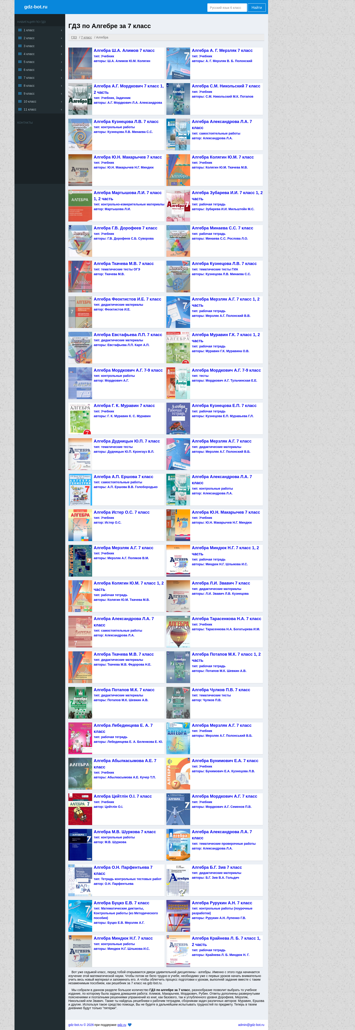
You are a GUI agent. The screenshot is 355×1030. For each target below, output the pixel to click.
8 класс (29, 85)
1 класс (29, 30)
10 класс (30, 101)
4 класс (29, 54)
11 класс (30, 109)
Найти (257, 8)
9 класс (29, 93)
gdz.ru (121, 1025)
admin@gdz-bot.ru (251, 1025)
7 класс (29, 77)
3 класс (29, 46)
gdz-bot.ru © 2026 (81, 1025)
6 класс (29, 70)
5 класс (29, 62)
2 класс (29, 38)
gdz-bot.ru (36, 6)
